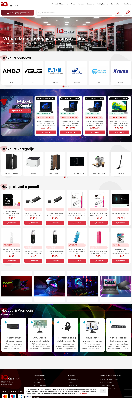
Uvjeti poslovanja (77, 4)
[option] (66, 34)
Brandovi (37, 382)
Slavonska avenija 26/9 (109, 379)
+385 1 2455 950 (107, 382)
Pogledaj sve (7, 315)
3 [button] (68, 86)
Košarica (46, 132)
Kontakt (127, 4)
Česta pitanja (116, 4)
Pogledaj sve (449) (20, 111)
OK (103, 391)
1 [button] (63, 86)
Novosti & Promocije (60, 4)
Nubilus (9, 385)
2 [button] (66, 86)
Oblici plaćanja (102, 4)
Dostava (90, 4)
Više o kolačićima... (82, 393)
